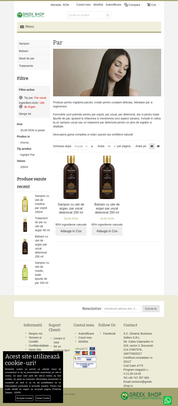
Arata (101, 146)
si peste (32, 130)
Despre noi (35, 333)
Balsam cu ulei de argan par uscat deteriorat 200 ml (107, 208)
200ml (24, 167)
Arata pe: (141, 146)
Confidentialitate (39, 345)
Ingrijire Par (27, 154)
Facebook (109, 333)
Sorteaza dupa (62, 146)
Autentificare (113, 4)
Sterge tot (25, 113)
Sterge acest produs (21, 97)
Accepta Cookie (24, 398)
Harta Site (35, 349)
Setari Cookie (43, 398)
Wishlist (98, 4)
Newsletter (92, 308)
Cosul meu (85, 337)
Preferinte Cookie (66, 394)
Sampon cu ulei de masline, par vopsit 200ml (42, 204)
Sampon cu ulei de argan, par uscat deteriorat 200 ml (71, 208)
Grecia (24, 142)
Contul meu (83, 4)
